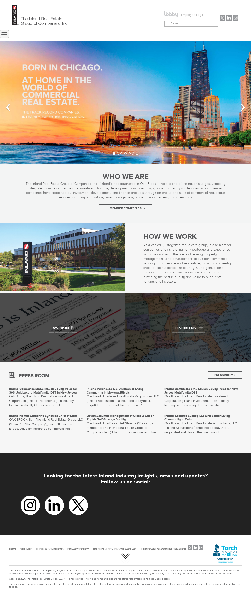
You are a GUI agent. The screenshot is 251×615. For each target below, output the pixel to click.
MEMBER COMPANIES (126, 208)
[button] (5, 102)
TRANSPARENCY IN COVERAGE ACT (115, 549)
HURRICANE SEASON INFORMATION (163, 549)
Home (64, 36)
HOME (13, 549)
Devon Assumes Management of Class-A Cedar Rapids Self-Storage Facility (120, 417)
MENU (129, 36)
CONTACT (157, 36)
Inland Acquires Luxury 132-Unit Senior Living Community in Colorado (197, 417)
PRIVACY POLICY (78, 549)
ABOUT (107, 36)
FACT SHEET (61, 327)
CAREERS (184, 36)
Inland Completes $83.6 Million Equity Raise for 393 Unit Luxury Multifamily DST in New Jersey (43, 390)
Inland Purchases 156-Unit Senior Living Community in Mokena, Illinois (115, 390)
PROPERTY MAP (186, 327)
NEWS (85, 36)
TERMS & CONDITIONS (50, 549)
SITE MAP (26, 549)
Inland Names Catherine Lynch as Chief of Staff (43, 416)
